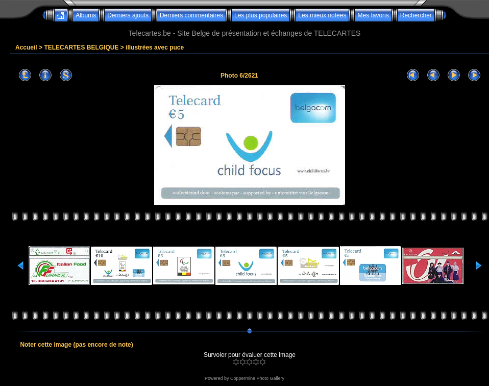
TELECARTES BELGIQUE (81, 47)
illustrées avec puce (155, 47)
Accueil (26, 47)
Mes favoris (372, 15)
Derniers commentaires (191, 15)
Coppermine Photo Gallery (257, 378)
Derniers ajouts (128, 15)
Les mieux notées (322, 15)
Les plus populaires (260, 15)
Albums (86, 15)
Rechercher (416, 15)
